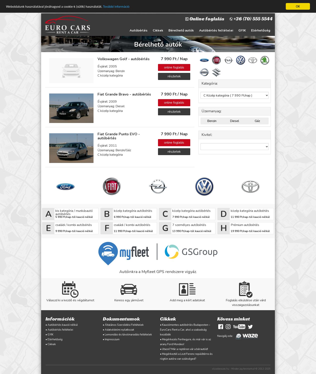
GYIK (242, 30)
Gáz (257, 121)
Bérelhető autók (181, 30)
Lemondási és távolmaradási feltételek (128, 334)
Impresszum (112, 339)
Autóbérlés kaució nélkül (63, 325)
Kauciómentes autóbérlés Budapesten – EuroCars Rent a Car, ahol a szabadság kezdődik (185, 329)
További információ (116, 6)
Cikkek (158, 30)
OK (298, 6)
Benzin (211, 121)
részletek (174, 76)
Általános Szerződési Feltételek (124, 325)
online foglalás (174, 67)
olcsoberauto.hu (220, 368)
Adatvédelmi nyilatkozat (119, 330)
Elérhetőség (260, 30)
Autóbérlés (139, 30)
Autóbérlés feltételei (216, 30)
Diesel (234, 121)
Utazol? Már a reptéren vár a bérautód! (185, 349)
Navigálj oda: (238, 336)
